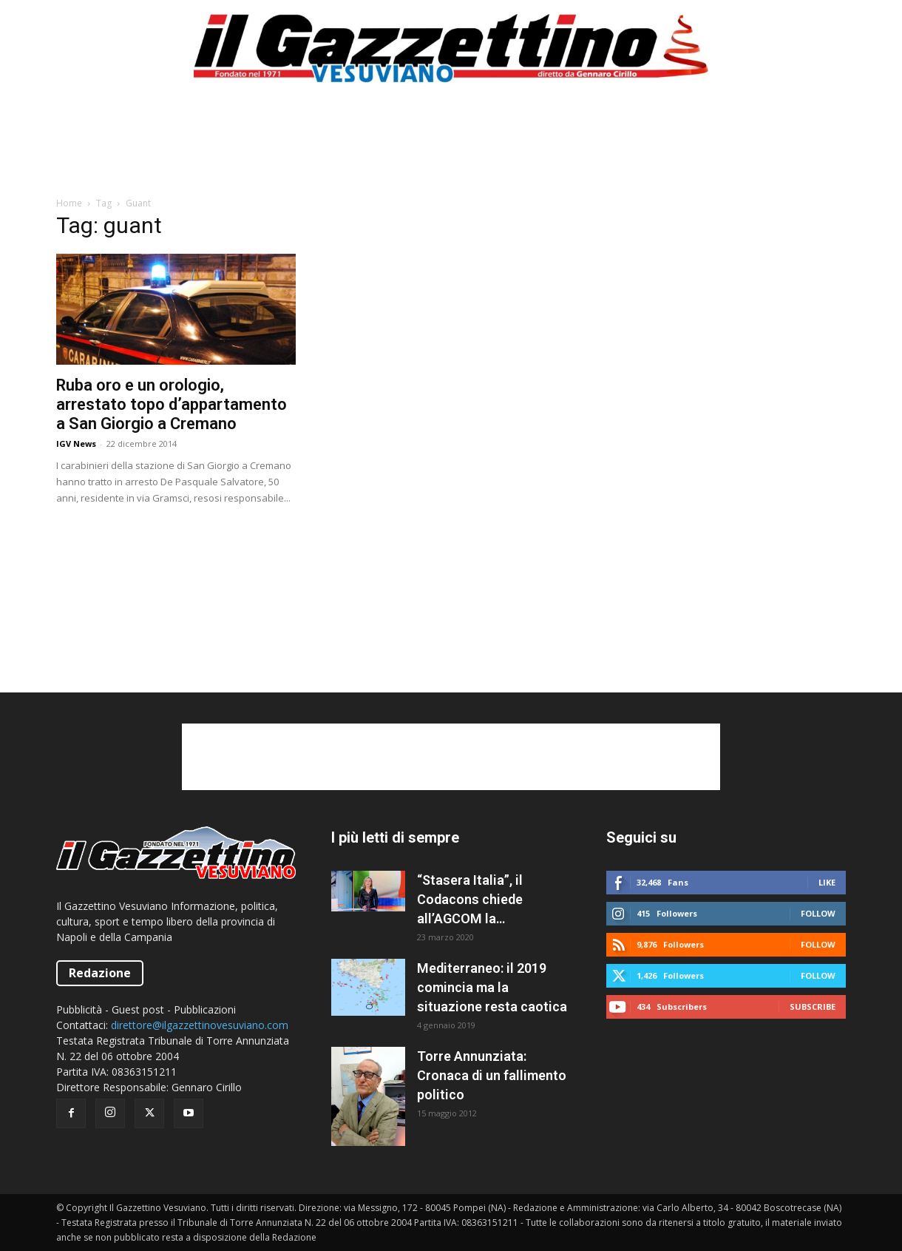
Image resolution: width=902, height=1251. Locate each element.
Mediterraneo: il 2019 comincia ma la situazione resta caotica (492, 987)
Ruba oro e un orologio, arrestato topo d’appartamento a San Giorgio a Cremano (171, 404)
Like (826, 882)
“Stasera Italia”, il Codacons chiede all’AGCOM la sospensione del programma (470, 900)
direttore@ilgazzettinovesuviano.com (199, 1025)
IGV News (76, 443)
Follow (818, 913)
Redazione (100, 973)
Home (69, 203)
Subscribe (812, 1006)
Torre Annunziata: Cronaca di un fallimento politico (491, 1075)
